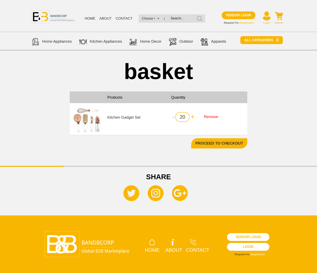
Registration (246, 22)
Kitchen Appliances (100, 42)
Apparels (213, 42)
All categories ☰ (261, 40)
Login (266, 22)
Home (90, 18)
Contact (124, 18)
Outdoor (181, 42)
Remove (211, 117)
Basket (279, 22)
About (105, 18)
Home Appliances (52, 42)
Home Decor (145, 42)
